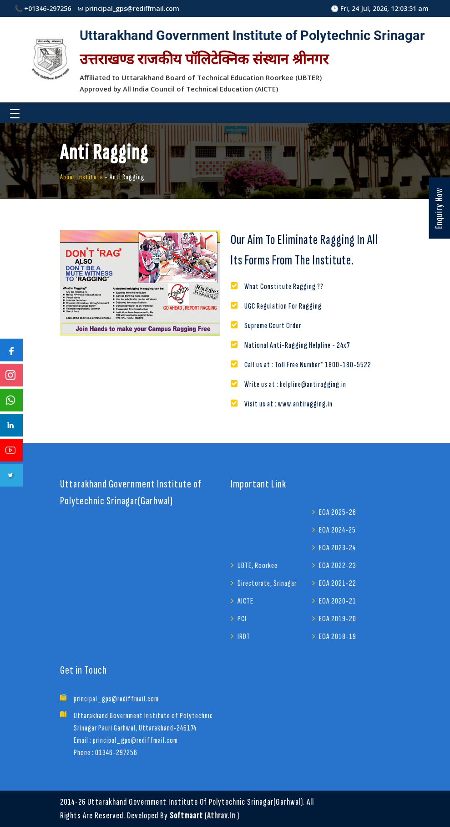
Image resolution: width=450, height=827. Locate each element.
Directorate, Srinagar (267, 583)
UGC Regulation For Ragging (283, 306)
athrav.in (221, 815)
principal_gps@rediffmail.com (116, 699)
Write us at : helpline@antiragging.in (295, 384)
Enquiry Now (439, 208)
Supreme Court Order (272, 325)
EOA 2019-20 (337, 619)
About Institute (81, 177)
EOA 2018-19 (337, 636)
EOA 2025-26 (337, 512)
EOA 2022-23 (337, 565)
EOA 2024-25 (337, 530)
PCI (242, 619)
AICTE (245, 601)
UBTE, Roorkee (258, 565)
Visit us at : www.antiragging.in (288, 404)
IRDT (244, 636)
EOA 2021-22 (337, 583)
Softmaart (186, 815)
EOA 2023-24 (337, 548)
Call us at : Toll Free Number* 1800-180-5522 (307, 365)
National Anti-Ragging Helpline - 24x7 (297, 345)
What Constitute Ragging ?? (284, 286)
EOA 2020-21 (337, 601)
